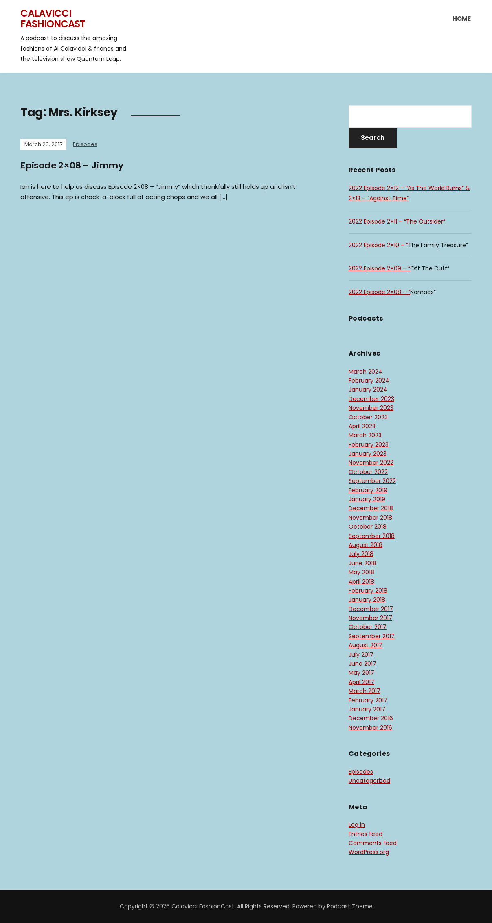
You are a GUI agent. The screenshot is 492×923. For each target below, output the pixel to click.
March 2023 (365, 435)
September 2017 (372, 636)
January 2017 (367, 709)
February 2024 (369, 380)
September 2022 (372, 481)
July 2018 (361, 554)
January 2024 (368, 389)
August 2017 (365, 645)
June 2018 (362, 563)
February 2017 (368, 700)
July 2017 (361, 655)
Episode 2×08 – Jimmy (71, 165)
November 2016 (370, 728)
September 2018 (372, 536)
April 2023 (362, 426)
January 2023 (368, 453)
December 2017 (371, 609)
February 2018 (368, 591)
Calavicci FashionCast (52, 19)
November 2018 (370, 518)
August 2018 (365, 545)
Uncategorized (369, 781)
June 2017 (362, 664)
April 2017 (361, 682)
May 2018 (361, 572)
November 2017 (370, 618)
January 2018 (367, 599)
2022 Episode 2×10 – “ (378, 245)
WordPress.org (369, 852)
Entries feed (365, 834)
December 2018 (371, 508)
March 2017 (364, 691)
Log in (357, 825)
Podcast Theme (350, 906)
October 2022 (368, 472)
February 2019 (368, 490)
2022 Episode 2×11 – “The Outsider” (397, 221)
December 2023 (371, 399)
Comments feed (373, 843)
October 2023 (368, 417)
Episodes (85, 144)
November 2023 (371, 408)
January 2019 (367, 499)
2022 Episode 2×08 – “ (379, 292)
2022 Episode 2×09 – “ (379, 268)
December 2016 (371, 718)
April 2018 (361, 582)
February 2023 (369, 444)
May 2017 (361, 672)
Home (461, 18)
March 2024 (365, 371)
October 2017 (368, 627)
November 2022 (371, 462)
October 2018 (368, 526)
